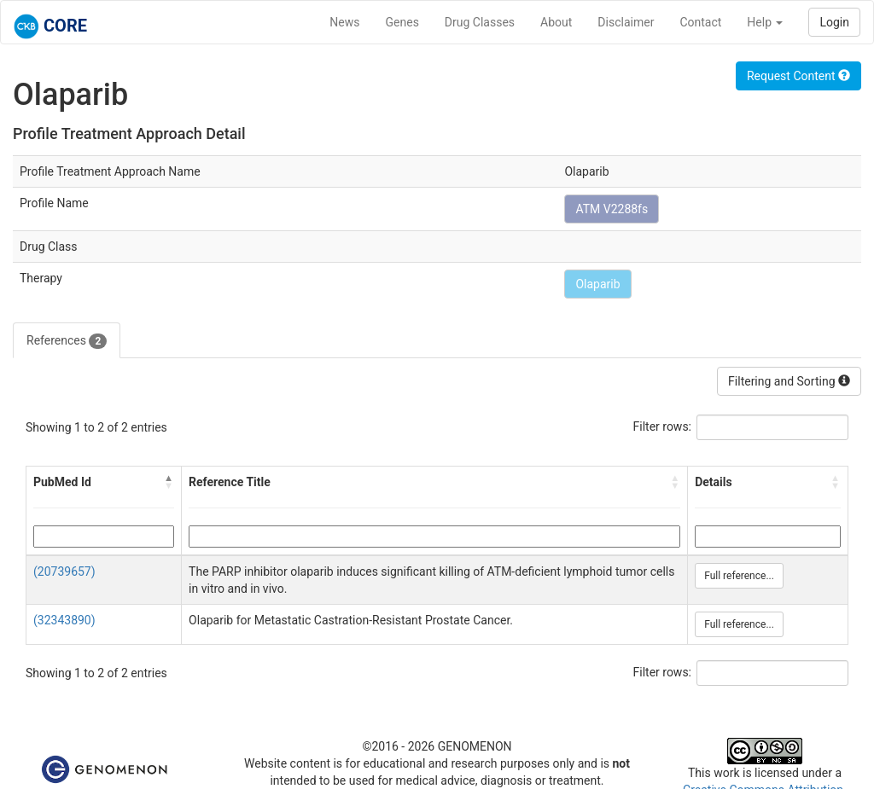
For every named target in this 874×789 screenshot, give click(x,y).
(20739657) (64, 571)
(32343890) (64, 620)
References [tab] (66, 341)
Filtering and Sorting (789, 381)
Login (834, 22)
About (556, 22)
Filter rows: (662, 426)
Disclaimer (625, 22)
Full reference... (739, 576)
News (344, 22)
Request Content (798, 76)
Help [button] (765, 22)
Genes (402, 22)
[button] (169, 481)
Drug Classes (480, 22)
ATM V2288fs (611, 209)
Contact (700, 22)
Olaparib (597, 284)
